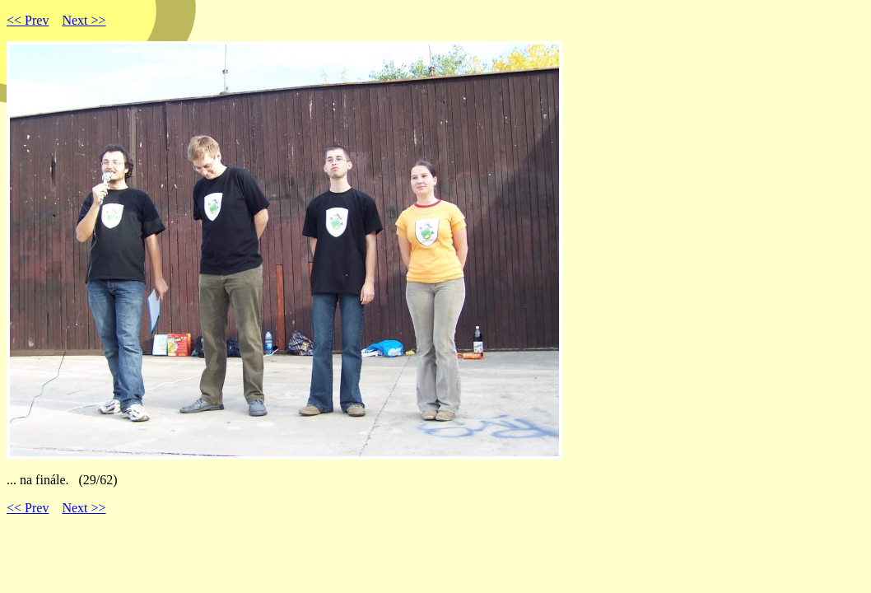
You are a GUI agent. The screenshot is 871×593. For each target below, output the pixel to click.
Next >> (83, 20)
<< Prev (28, 20)
